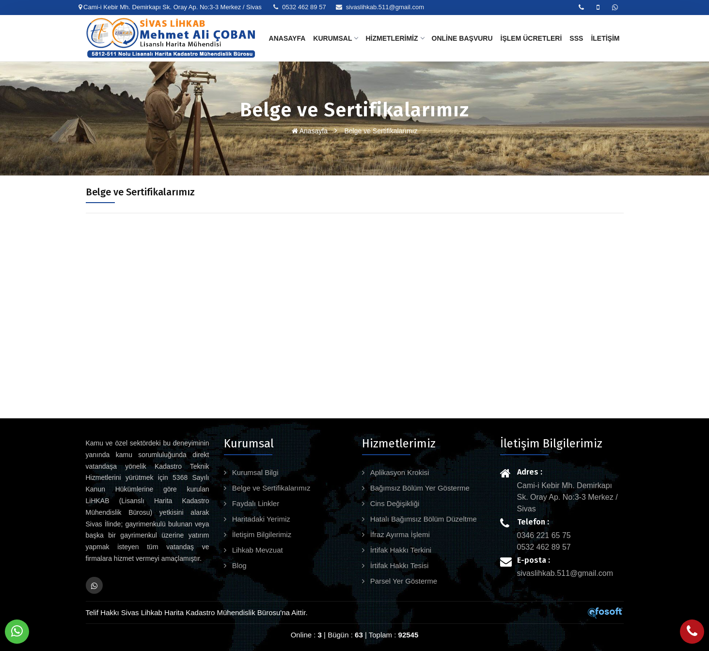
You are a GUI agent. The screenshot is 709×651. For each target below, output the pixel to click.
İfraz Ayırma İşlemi (399, 534)
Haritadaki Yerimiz (260, 519)
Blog (238, 565)
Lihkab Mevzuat (256, 550)
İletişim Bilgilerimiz (261, 534)
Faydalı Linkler (255, 503)
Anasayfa (287, 38)
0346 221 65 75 (544, 535)
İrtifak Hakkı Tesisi (398, 565)
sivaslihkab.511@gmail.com (385, 7)
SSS (576, 38)
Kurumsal (335, 38)
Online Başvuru (462, 38)
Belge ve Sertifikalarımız (381, 131)
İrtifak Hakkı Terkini (400, 550)
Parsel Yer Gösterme (403, 581)
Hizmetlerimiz (394, 38)
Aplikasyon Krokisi (398, 472)
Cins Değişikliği (394, 503)
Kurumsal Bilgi (254, 472)
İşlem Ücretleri (531, 38)
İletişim (605, 38)
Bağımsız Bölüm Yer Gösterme (419, 488)
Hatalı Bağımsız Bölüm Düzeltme (422, 519)
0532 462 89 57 (304, 7)
